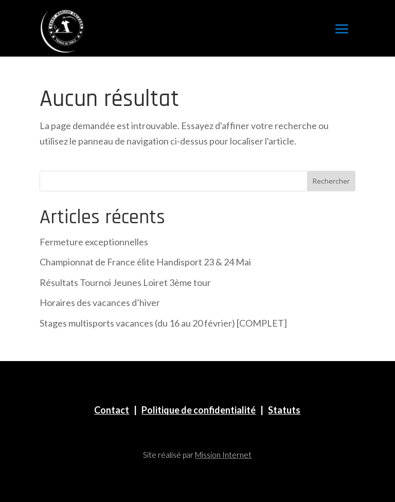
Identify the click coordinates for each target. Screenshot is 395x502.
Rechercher (331, 180)
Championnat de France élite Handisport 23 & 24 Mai (145, 261)
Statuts (284, 410)
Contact (111, 410)
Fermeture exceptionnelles (94, 241)
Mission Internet (223, 454)
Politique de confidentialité (198, 410)
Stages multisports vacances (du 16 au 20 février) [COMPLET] (163, 323)
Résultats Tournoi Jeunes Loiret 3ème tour (125, 282)
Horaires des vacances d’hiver (100, 302)
